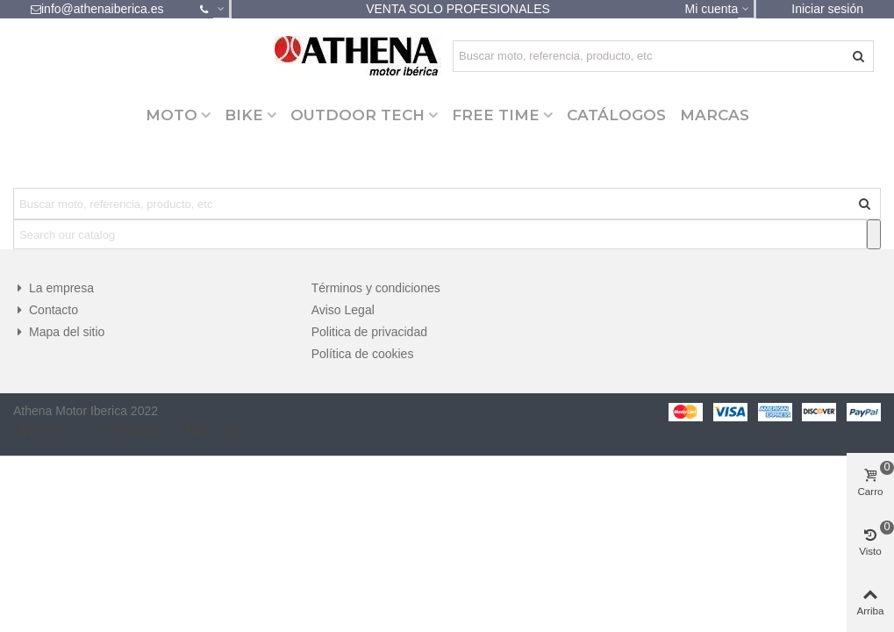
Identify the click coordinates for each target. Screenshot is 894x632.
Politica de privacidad (369, 332)
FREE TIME (496, 115)
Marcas (714, 115)
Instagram (136, 430)
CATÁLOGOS (616, 115)
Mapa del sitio (58, 332)
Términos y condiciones (375, 288)
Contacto (45, 310)
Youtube (214, 430)
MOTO (171, 115)
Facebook (54, 430)
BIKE (244, 115)
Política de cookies (362, 354)
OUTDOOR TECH (357, 115)
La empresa (53, 288)
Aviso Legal (343, 310)
